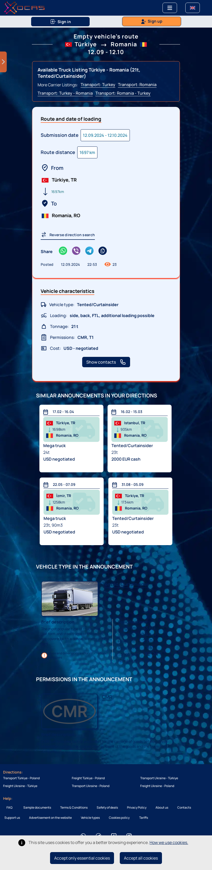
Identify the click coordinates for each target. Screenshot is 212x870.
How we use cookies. (169, 842)
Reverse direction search (68, 234)
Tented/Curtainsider (125, 584)
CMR (107, 697)
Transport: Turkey (98, 84)
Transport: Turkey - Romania (65, 93)
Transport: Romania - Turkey (123, 93)
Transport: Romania (137, 84)
